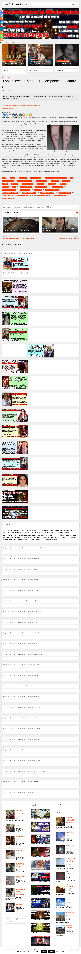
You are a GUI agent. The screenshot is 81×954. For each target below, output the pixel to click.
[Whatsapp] (27, 115)
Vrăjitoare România (19, 4)
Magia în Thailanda (20, 876)
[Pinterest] (16, 115)
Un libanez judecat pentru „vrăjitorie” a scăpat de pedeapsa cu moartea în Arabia (20, 891)
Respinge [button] (51, 951)
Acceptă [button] (44, 951)
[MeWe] (20, 115)
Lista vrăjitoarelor (9, 42)
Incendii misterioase (9, 103)
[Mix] (23, 115)
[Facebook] (3, 115)
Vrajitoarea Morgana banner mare (27, 31)
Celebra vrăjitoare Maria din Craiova (13, 63)
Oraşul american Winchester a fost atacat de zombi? (18, 238)
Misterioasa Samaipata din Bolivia (69, 927)
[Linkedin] (13, 115)
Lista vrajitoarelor (9, 61)
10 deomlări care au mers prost (69, 238)
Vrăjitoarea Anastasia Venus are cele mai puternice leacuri (39, 62)
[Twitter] (6, 115)
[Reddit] (10, 115)
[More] (30, 115)
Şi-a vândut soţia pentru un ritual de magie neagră (20, 865)
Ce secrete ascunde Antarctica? (68, 899)
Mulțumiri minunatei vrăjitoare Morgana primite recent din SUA (21, 105)
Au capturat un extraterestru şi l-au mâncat (70, 847)
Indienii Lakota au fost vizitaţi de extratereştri (70, 886)
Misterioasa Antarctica (9, 108)
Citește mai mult (60, 951)
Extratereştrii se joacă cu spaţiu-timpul (70, 834)
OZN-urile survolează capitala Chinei (70, 873)
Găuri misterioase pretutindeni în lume (18, 230)
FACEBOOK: (18, 244)
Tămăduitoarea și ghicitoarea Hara (67, 63)
